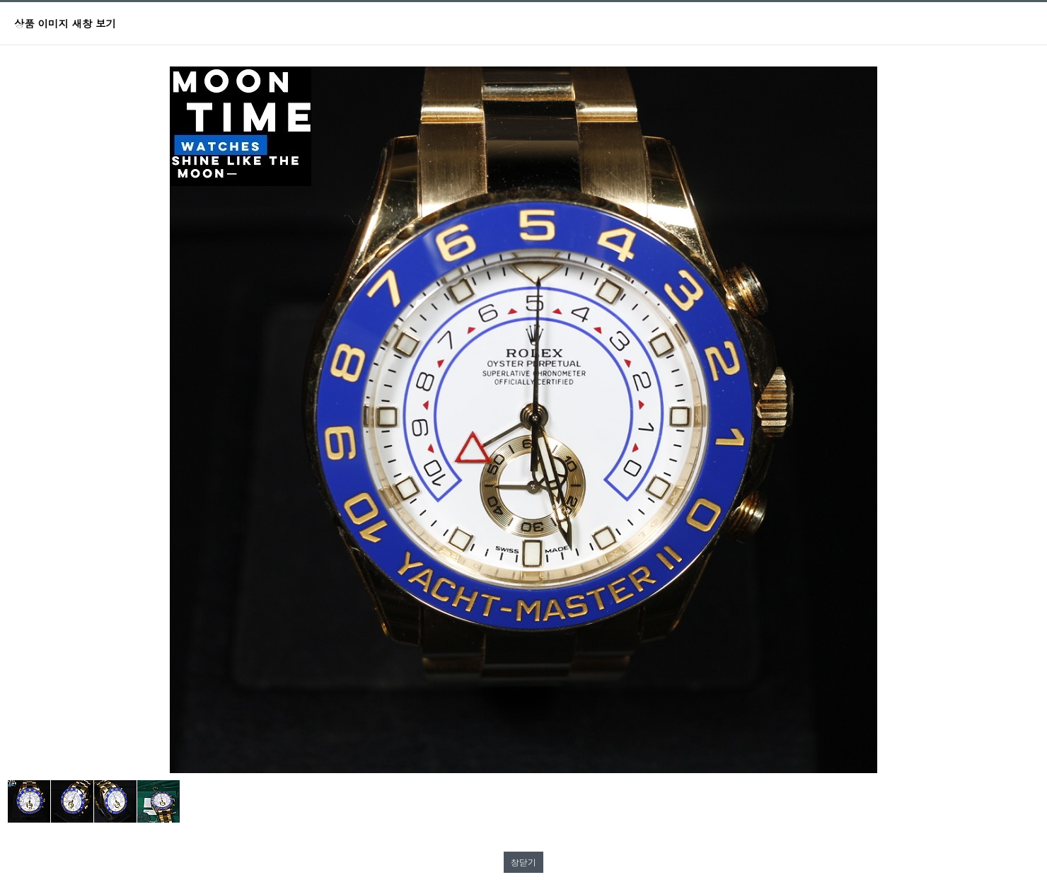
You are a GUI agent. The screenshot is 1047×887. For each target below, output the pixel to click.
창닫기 (523, 862)
